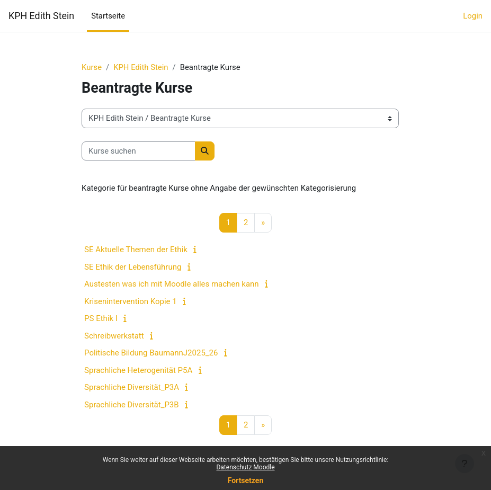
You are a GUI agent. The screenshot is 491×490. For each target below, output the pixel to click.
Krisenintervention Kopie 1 (130, 301)
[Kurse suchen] (138, 151)
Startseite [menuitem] (108, 16)
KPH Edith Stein (41, 15)
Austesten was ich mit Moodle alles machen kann (171, 284)
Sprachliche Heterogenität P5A (138, 370)
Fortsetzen (246, 480)
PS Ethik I (101, 318)
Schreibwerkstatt (114, 336)
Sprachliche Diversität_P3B (131, 404)
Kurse (92, 67)
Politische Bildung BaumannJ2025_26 (151, 353)
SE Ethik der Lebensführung (132, 267)
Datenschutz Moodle (245, 467)
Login (473, 16)
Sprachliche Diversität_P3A (131, 387)
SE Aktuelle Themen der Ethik (136, 249)
